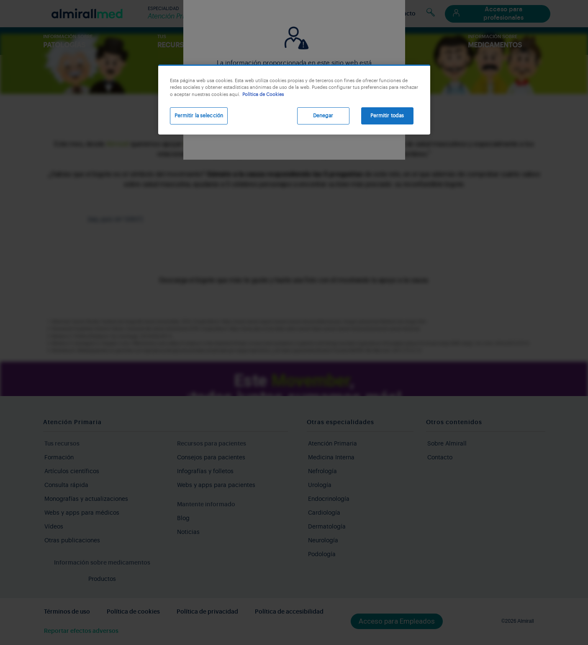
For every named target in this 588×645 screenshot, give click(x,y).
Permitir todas (387, 115)
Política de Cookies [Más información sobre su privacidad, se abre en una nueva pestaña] (263, 94)
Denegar (323, 115)
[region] (294, 100)
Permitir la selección (199, 115)
